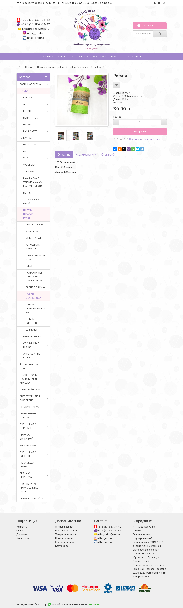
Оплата (83, 56)
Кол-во (117, 116)
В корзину (140, 131)
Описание (64, 154)
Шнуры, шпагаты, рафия (50, 67)
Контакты (134, 56)
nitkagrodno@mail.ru (35, 29)
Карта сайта (62, 546)
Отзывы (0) (108, 154)
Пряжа (29, 67)
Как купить (65, 56)
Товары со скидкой (66, 534)
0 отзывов (135, 139)
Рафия (97, 67)
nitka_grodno (35, 33)
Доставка (99, 56)
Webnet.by (94, 604)
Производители (64, 538)
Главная (47, 56)
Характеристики (86, 154)
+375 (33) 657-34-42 (35, 20)
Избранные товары (66, 530)
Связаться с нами (64, 542)
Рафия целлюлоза (79, 67)
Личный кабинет (64, 526)
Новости (117, 56)
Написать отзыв (152, 139)
